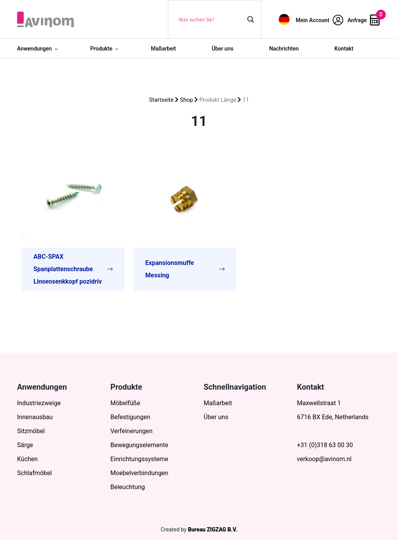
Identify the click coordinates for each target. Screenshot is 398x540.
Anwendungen (34, 48)
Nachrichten (283, 48)
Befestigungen (130, 417)
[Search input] (211, 19)
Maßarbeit (163, 48)
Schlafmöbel (34, 473)
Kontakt (344, 48)
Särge (25, 445)
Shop (186, 99)
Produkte (101, 48)
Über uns (223, 48)
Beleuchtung (127, 487)
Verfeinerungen (131, 431)
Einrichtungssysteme (139, 459)
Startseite (161, 99)
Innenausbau (35, 417)
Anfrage (363, 20)
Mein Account (319, 20)
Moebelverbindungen (139, 473)
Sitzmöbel (31, 431)
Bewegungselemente (139, 445)
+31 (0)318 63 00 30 (325, 445)
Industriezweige (39, 403)
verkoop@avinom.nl (324, 459)
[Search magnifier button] (250, 19)
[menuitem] (284, 19)
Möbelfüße (125, 403)
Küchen (27, 459)
